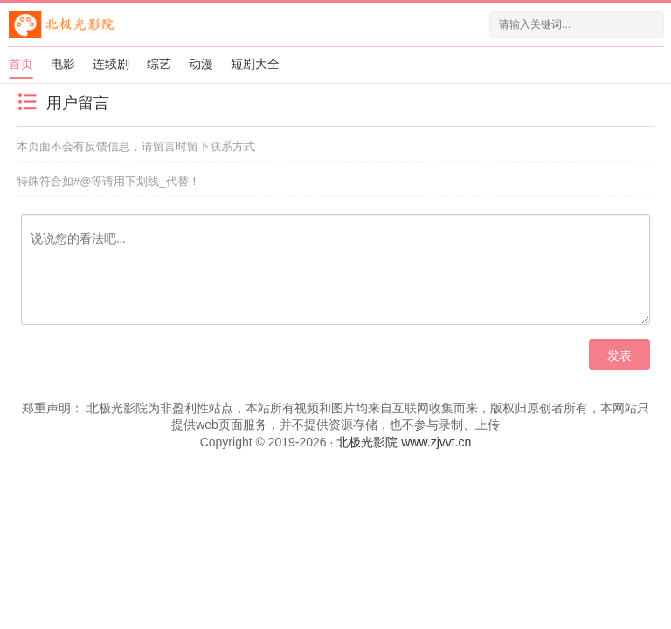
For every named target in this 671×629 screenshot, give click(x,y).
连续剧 (111, 64)
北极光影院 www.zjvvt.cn (403, 442)
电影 (63, 64)
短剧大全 (255, 64)
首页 (21, 64)
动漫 (201, 64)
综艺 (159, 64)
